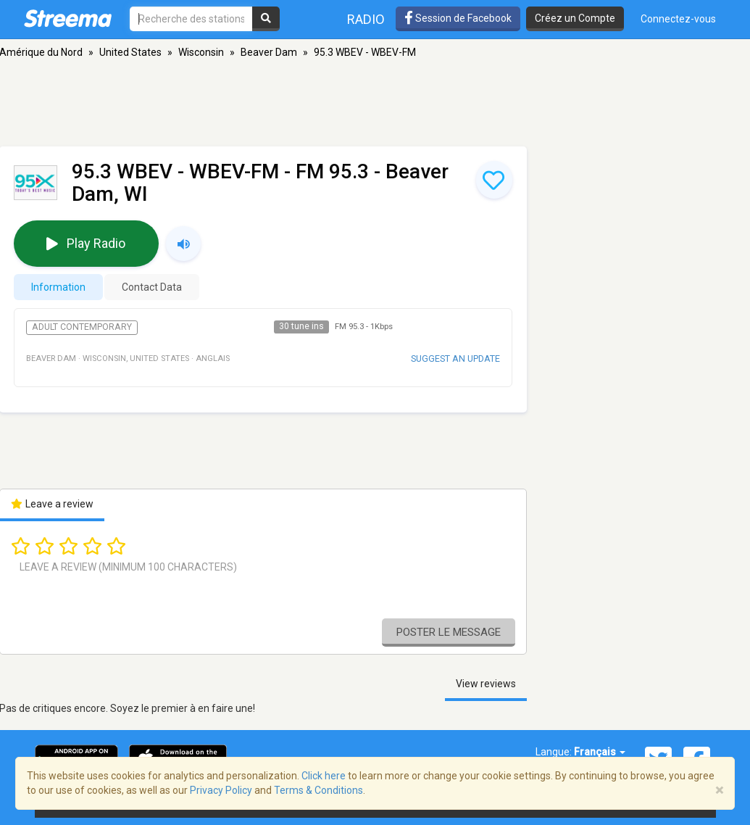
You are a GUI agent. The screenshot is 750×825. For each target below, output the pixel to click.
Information (58, 287)
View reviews (486, 683)
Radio (366, 19)
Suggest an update (455, 358)
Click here (323, 776)
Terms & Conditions (318, 790)
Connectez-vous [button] (678, 19)
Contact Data (152, 287)
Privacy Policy (221, 790)
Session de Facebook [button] (458, 18)
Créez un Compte (575, 18)
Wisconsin (201, 52)
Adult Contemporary (82, 327)
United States (130, 52)
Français (599, 752)
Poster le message (448, 632)
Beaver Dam (269, 52)
